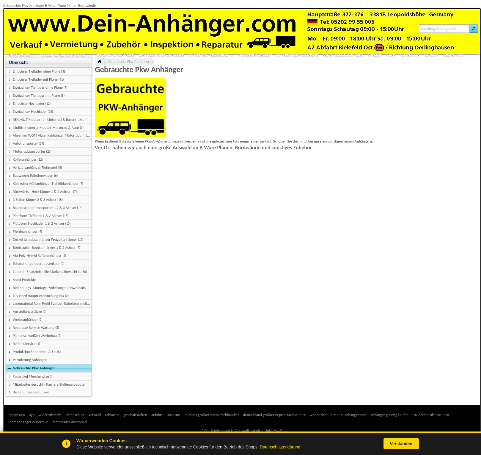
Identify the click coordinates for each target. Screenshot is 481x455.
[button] (473, 28)
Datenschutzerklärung (280, 447)
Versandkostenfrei (249, 430)
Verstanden (401, 443)
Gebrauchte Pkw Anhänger (129, 61)
